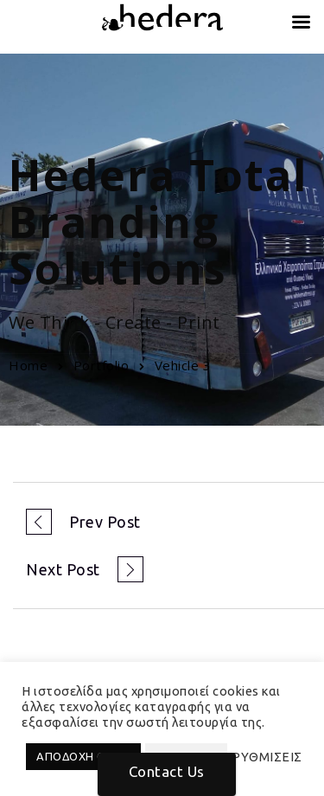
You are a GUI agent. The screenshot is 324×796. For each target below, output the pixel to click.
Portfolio (101, 365)
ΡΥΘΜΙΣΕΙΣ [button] (267, 756)
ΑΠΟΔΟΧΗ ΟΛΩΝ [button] (83, 756)
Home (28, 365)
